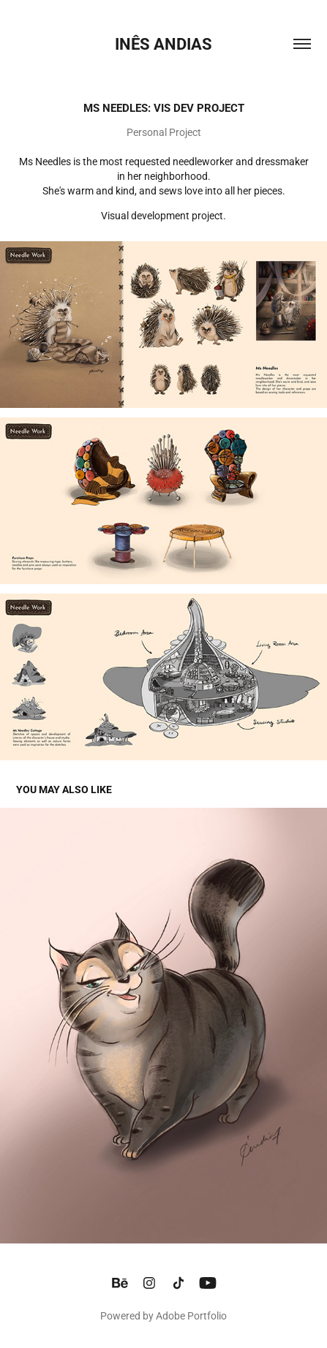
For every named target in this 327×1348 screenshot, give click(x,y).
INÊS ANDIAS (163, 43)
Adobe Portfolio (191, 1315)
